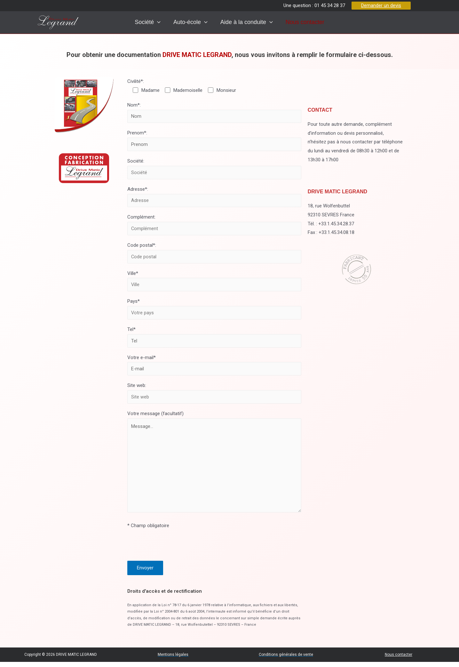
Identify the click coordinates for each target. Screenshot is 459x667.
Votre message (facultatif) (214, 467)
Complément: (214, 225)
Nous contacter (308, 22)
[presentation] (149, 22)
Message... (214, 469)
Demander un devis (381, 5)
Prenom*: (214, 140)
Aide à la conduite (246, 22)
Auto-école (187, 22)
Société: (214, 169)
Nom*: (214, 112)
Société (140, 22)
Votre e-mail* (214, 367)
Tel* (214, 338)
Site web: (214, 395)
